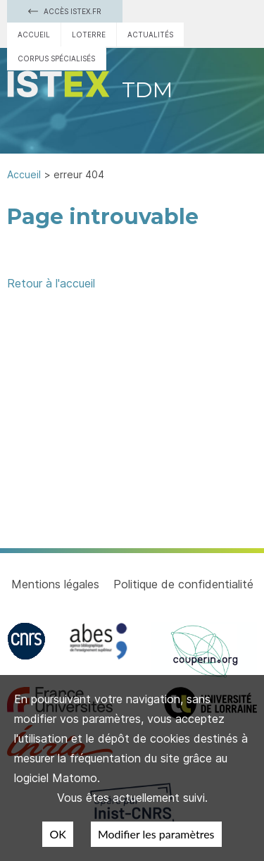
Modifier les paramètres (156, 834)
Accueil (34, 34)
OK (57, 834)
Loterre (89, 34)
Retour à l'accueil (51, 283)
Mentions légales (55, 584)
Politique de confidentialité (183, 584)
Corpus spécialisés (56, 58)
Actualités (150, 34)
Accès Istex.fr (64, 11)
